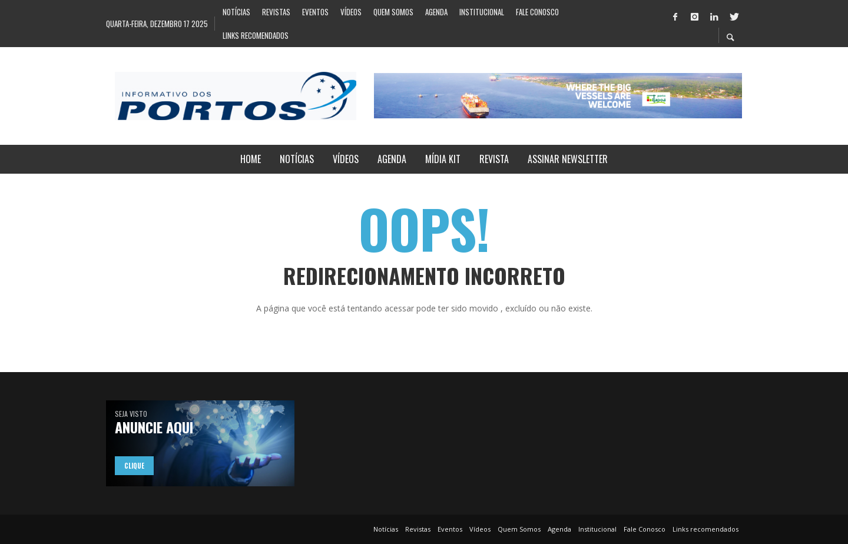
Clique (134, 465)
